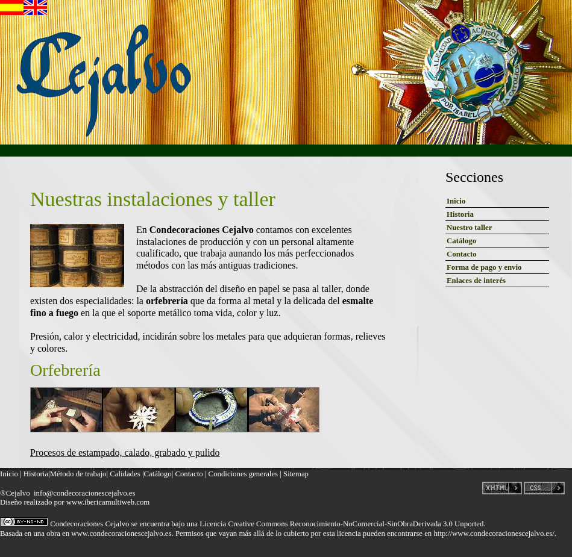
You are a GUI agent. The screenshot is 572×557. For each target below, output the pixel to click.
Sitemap (296, 474)
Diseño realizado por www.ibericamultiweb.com (74, 502)
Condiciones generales (243, 474)
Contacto (462, 254)
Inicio (456, 201)
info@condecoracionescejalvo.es (84, 493)
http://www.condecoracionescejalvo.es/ (493, 533)
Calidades (125, 474)
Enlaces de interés (476, 280)
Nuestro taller (469, 227)
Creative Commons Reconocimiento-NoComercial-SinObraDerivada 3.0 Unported (355, 524)
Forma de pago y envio (484, 267)
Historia (460, 214)
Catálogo (461, 241)
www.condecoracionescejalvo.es (121, 533)
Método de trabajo (78, 474)
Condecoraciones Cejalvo (89, 524)
